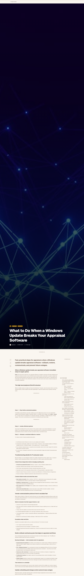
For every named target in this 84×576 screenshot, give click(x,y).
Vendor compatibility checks (69, 439)
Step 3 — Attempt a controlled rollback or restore (69, 411)
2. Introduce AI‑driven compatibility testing (67, 462)
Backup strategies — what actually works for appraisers (69, 431)
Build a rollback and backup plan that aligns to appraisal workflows (68, 428)
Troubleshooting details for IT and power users (68, 414)
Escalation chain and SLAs (68, 426)
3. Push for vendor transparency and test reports (69, 465)
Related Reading (67, 478)
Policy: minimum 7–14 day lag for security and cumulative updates (69, 441)
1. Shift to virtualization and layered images (68, 459)
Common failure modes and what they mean (69, 419)
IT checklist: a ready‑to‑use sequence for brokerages (67, 467)
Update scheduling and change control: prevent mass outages (67, 435)
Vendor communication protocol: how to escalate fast (67, 421)
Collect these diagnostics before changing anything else (69, 416)
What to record (66, 452)
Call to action (64, 477)
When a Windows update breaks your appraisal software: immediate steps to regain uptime (68, 400)
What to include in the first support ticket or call (68, 424)
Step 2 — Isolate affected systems (68, 409)
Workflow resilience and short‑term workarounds (68, 445)
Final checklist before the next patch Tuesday (67, 475)
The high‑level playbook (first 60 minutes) (68, 403)
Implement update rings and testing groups (69, 437)
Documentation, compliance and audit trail (67, 450)
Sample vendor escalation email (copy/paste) (67, 470)
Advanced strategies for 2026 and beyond (68, 457)
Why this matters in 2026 (66, 473)
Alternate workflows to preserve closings (68, 448)
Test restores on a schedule (69, 432)
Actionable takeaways (66, 471)
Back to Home (13, 1)
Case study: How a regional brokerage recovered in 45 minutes (68, 454)
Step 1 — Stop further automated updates (68, 406)
